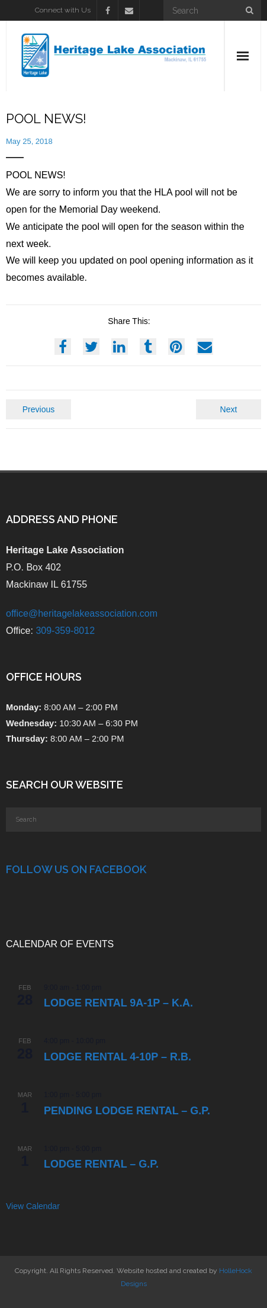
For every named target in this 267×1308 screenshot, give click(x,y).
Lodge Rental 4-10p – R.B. (117, 1057)
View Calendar (33, 1206)
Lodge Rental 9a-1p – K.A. (118, 1003)
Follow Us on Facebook (76, 869)
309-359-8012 (65, 631)
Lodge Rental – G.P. (101, 1164)
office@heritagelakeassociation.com (81, 613)
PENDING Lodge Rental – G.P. (127, 1111)
